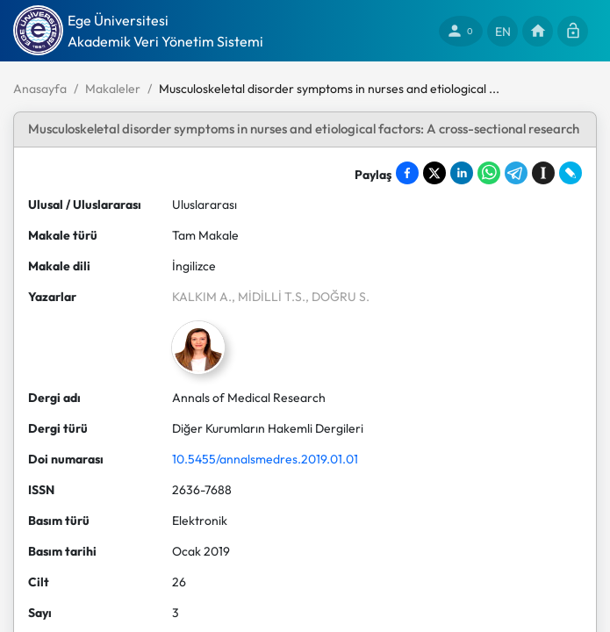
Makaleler (112, 89)
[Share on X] (434, 173)
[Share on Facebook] (407, 173)
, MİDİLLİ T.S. (268, 297)
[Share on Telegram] (516, 173)
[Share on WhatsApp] (488, 173)
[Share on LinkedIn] (461, 173)
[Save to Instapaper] (543, 173)
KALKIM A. (202, 297)
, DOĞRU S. (337, 297)
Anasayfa (40, 89)
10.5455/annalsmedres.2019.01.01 (265, 459)
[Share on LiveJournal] (570, 173)
